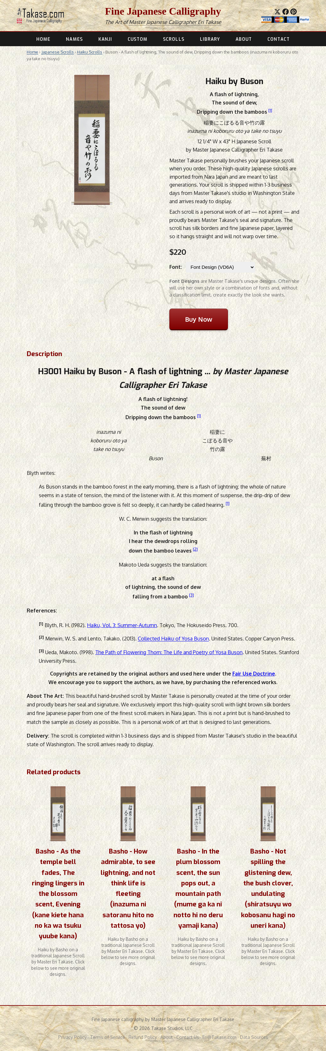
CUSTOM (138, 39)
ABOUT (244, 39)
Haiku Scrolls (89, 51)
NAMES (74, 39)
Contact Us (187, 1037)
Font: (175, 267)
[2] (195, 549)
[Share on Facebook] (285, 12)
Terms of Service (107, 1037)
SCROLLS (173, 39)
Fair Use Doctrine (253, 673)
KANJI (105, 39)
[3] (191, 594)
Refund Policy (143, 1037)
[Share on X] (277, 12)
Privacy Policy (72, 1037)
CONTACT (278, 39)
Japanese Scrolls (57, 51)
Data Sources (254, 1037)
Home (32, 51)
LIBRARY (210, 39)
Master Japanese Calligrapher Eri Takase (175, 22)
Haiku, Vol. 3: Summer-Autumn (122, 625)
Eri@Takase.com (219, 1037)
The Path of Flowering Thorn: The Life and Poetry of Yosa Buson (169, 652)
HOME (43, 39)
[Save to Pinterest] (293, 12)
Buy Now (198, 319)
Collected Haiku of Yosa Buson (173, 639)
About (166, 1037)
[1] (270, 110)
